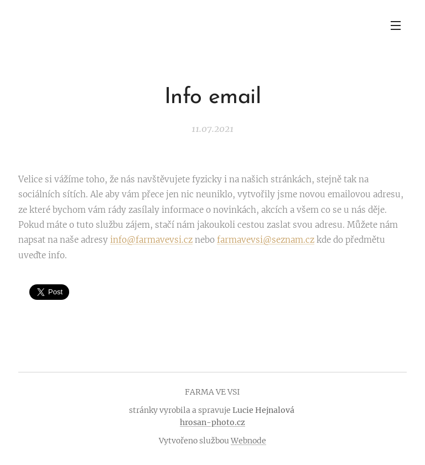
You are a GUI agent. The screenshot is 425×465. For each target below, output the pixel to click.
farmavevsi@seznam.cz (265, 239)
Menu (396, 25)
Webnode (248, 441)
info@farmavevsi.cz (151, 239)
